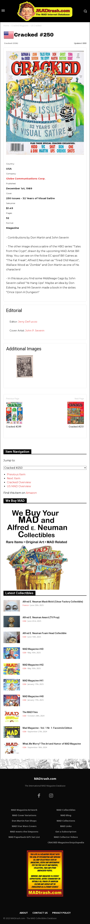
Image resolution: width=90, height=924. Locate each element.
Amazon (31, 492)
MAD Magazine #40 (33, 696)
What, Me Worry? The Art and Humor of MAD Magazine (52, 743)
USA (24, 621)
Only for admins (14, 443)
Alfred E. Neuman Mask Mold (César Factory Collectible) (53, 601)
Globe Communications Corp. (25, 178)
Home (6, 25)
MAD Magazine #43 (33, 649)
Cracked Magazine (20, 25)
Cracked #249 (14, 415)
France (26, 605)
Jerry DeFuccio (27, 321)
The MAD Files (30, 712)
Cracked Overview (19, 482)
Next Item (13, 478)
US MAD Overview (19, 486)
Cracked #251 (75, 415)
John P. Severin (34, 330)
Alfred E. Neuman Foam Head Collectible (44, 633)
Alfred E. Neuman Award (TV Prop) (41, 617)
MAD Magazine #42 (33, 664)
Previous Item (16, 474)
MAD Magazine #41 (33, 680)
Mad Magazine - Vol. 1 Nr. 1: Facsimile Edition (47, 728)
